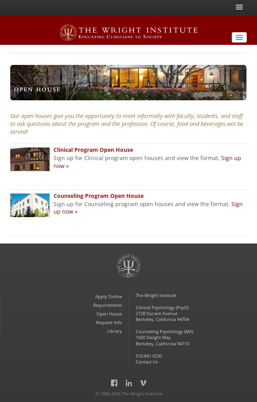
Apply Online (108, 296)
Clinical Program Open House (93, 149)
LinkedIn (129, 384)
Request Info (109, 322)
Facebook (114, 384)
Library (114, 331)
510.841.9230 (149, 356)
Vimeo (143, 384)
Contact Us (147, 362)
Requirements (107, 305)
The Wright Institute (129, 269)
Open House (109, 314)
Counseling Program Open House (99, 195)
